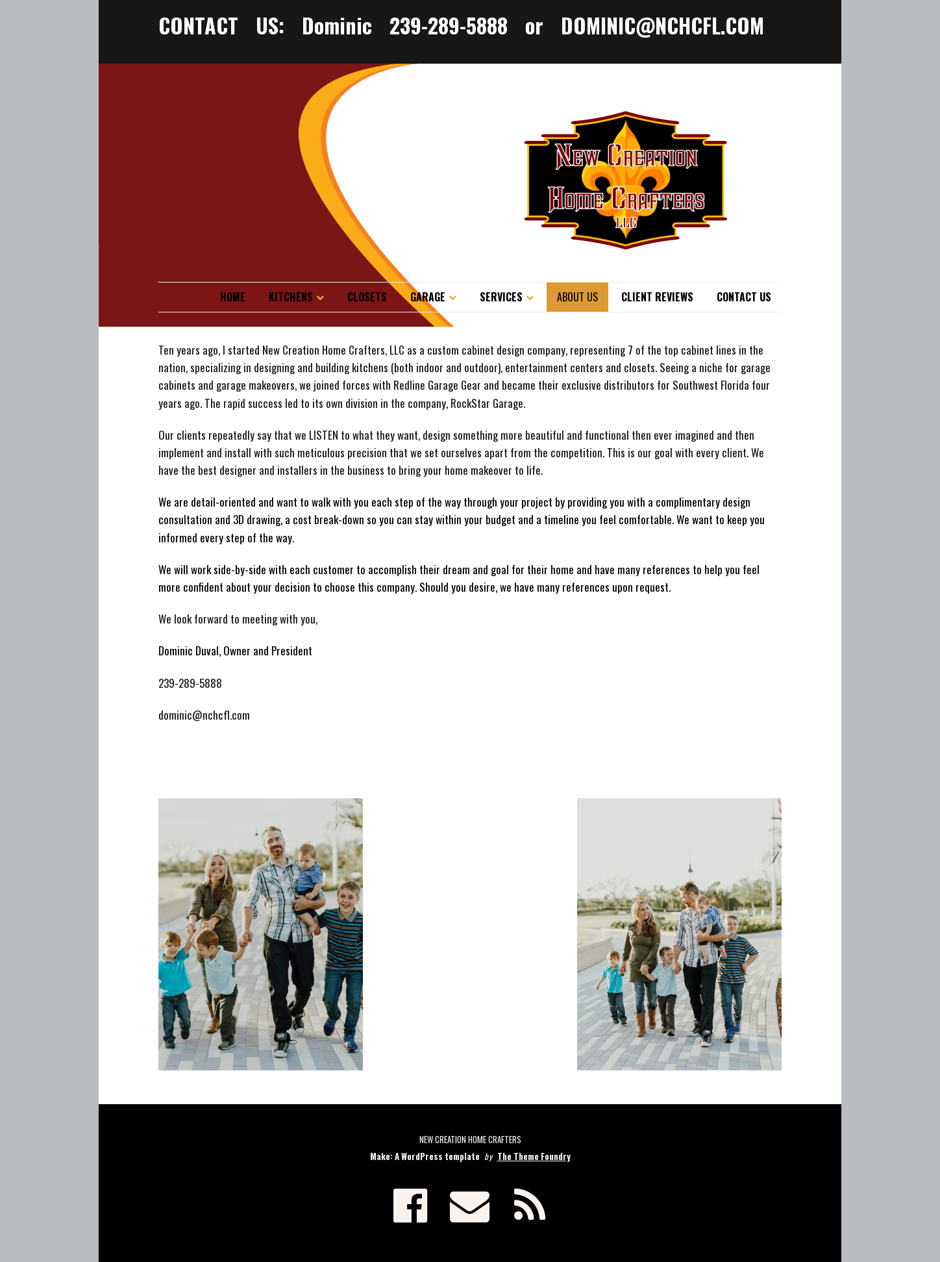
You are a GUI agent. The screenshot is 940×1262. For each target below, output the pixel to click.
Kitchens (291, 297)
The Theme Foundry (534, 1156)
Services (501, 297)
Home (232, 297)
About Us (577, 297)
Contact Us (744, 297)
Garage (427, 297)
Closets (367, 297)
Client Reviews (657, 297)
